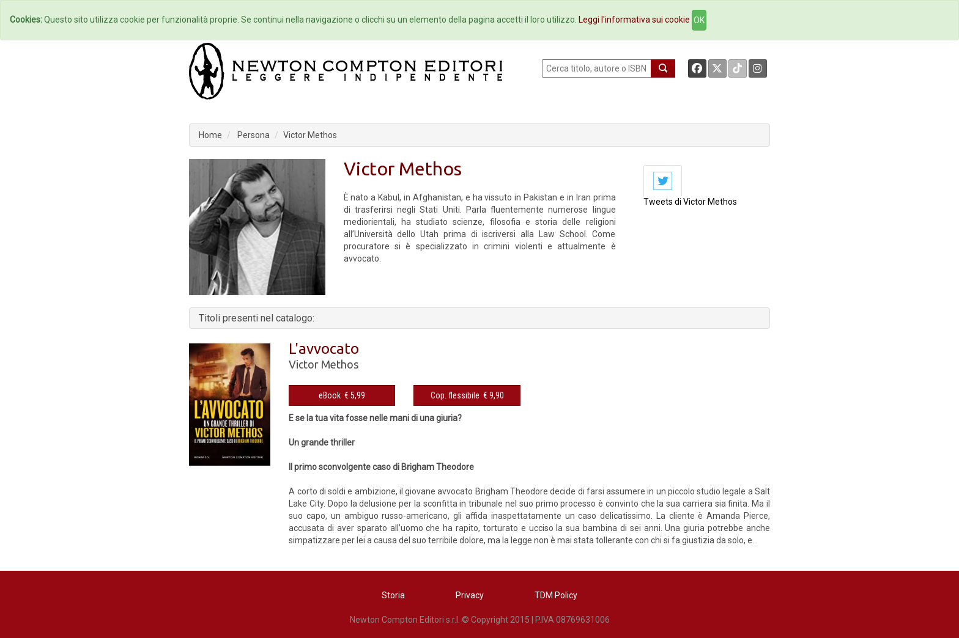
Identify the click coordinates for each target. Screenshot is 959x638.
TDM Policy (556, 595)
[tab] (662, 180)
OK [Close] (699, 20)
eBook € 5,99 (342, 395)
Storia (393, 595)
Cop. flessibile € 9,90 (467, 395)
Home (210, 135)
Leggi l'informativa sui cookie (634, 19)
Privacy (470, 595)
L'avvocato (324, 348)
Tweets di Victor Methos (690, 202)
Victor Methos (310, 135)
